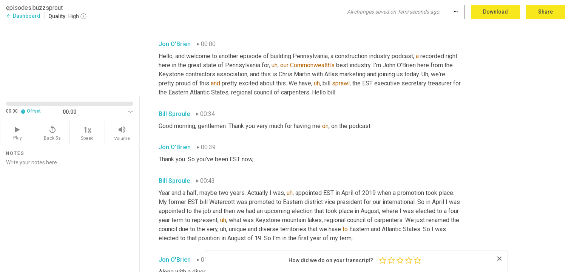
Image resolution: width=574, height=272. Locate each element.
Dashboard (23, 16)
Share (545, 12)
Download (495, 12)
